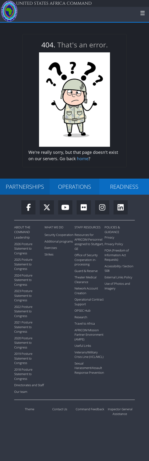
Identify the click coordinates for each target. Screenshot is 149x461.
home (82, 158)
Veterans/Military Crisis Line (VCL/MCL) (89, 354)
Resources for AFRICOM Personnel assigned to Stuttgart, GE (89, 242)
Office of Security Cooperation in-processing (86, 259)
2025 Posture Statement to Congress (23, 264)
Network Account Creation (86, 290)
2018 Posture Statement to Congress (23, 374)
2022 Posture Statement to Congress (23, 311)
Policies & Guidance (112, 229)
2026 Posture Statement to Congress (23, 248)
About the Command (22, 229)
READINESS (124, 186)
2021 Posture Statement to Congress (23, 327)
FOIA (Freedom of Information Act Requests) (117, 255)
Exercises (50, 248)
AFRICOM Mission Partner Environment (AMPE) (88, 334)
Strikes (48, 254)
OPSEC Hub (82, 310)
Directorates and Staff (29, 385)
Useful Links (82, 346)
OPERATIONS (74, 186)
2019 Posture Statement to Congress (23, 358)
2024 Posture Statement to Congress (23, 280)
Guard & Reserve (86, 271)
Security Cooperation (59, 235)
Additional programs (58, 241)
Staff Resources (87, 227)
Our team (20, 392)
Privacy (109, 237)
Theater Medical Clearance (85, 279)
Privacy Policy (114, 244)
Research (80, 317)
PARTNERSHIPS (25, 186)
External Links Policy (118, 277)
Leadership (22, 237)
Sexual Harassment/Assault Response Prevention (89, 368)
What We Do (53, 227)
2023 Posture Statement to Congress (23, 295)
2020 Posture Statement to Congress (23, 342)
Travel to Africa (84, 323)
